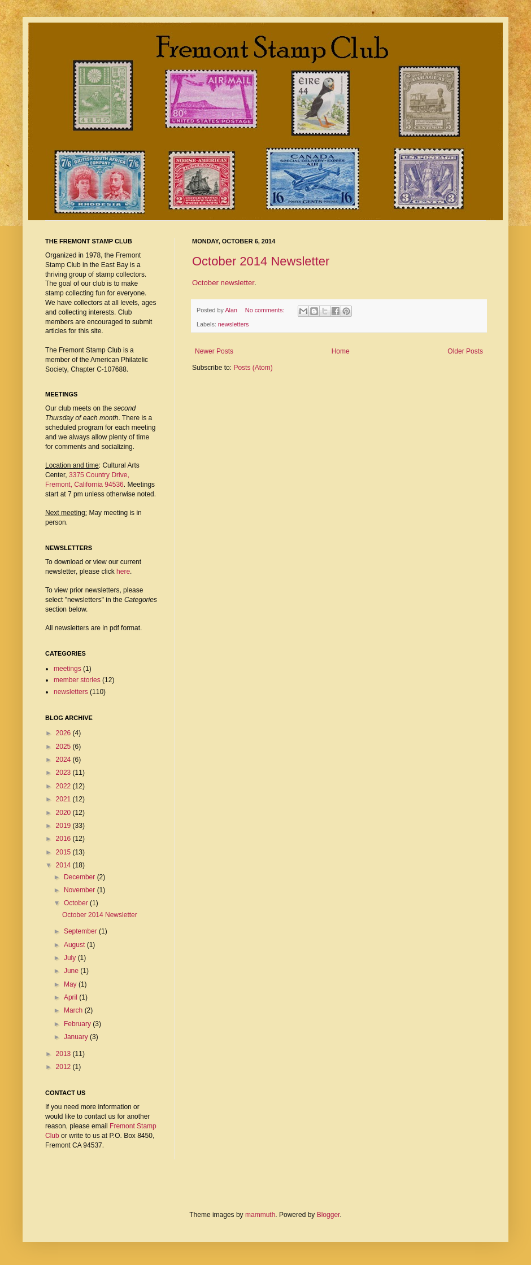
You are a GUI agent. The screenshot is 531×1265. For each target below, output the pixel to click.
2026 (64, 733)
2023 (64, 773)
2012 (64, 1067)
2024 (64, 760)
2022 (64, 786)
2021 (64, 799)
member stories (77, 680)
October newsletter (223, 282)
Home (341, 351)
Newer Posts (214, 351)
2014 (64, 865)
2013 (64, 1054)
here (123, 571)
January (77, 1037)
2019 (64, 826)
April (71, 997)
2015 (64, 852)
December (80, 877)
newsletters (233, 324)
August (75, 945)
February (78, 1024)
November (80, 890)
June (72, 971)
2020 (64, 813)
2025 (64, 747)
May (71, 984)
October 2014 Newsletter (260, 261)
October (77, 903)
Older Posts (465, 351)
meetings (67, 669)
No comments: (265, 310)
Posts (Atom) (252, 368)
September (81, 931)
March (74, 1010)
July (71, 958)
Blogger (328, 1215)
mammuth (260, 1215)
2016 (64, 839)
